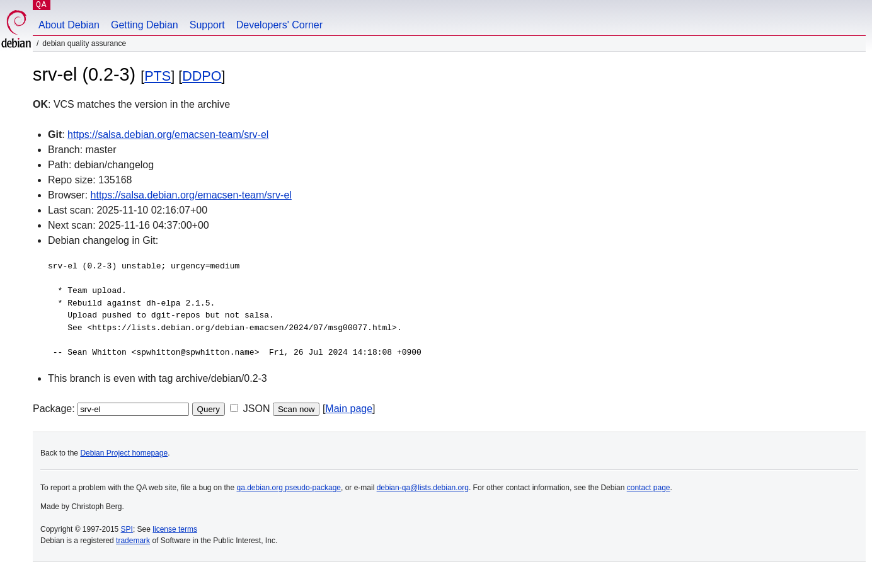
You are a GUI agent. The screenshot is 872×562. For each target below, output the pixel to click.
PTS (157, 76)
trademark (133, 540)
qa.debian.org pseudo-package (289, 487)
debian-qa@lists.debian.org (423, 487)
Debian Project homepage (124, 453)
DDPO (201, 76)
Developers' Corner (279, 25)
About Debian (69, 25)
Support (207, 25)
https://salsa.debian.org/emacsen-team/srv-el (167, 134)
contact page (648, 487)
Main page (348, 408)
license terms (174, 529)
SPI (127, 529)
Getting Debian (144, 25)
